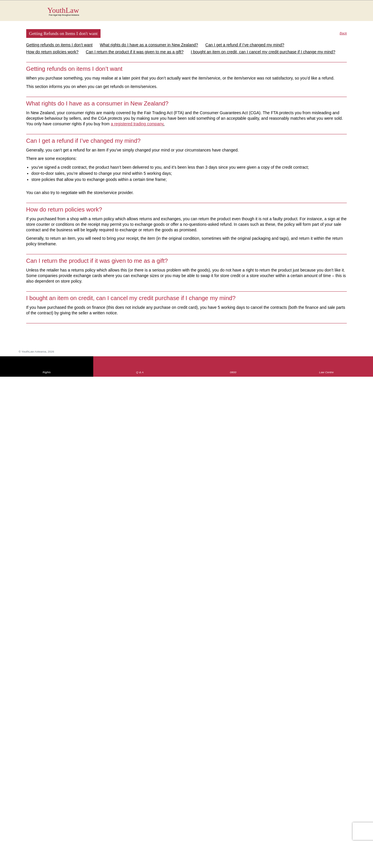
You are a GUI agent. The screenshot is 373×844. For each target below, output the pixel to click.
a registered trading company (137, 123)
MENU (349, 10)
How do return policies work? (52, 52)
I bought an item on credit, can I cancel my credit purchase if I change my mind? (263, 52)
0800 (233, 372)
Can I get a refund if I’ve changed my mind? (244, 45)
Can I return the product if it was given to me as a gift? (134, 52)
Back (343, 33)
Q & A (140, 372)
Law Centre (326, 372)
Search (338, 14)
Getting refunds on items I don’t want (59, 45)
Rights (47, 372)
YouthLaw (197, 11)
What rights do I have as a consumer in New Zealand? (149, 45)
